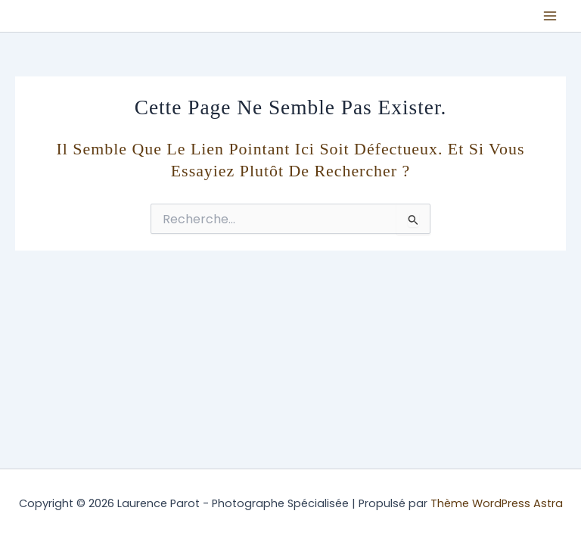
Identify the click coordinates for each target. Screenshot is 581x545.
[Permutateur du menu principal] (550, 16)
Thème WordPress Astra (496, 503)
